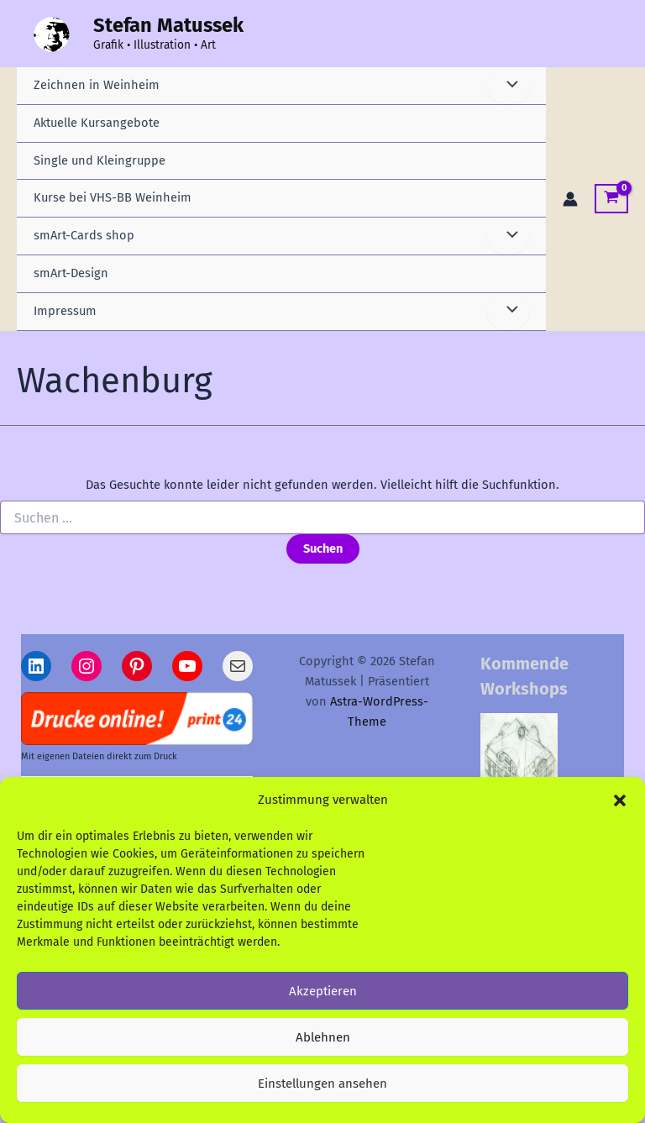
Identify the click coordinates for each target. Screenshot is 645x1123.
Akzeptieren (323, 992)
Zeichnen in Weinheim (97, 84)
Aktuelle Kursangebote (97, 122)
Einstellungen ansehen (322, 1085)
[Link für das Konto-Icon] (570, 199)
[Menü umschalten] (508, 85)
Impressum (65, 310)
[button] (619, 802)
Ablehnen (323, 1039)
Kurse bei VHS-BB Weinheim (112, 197)
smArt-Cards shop (84, 235)
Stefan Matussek (168, 25)
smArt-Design (71, 273)
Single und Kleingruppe (99, 160)
